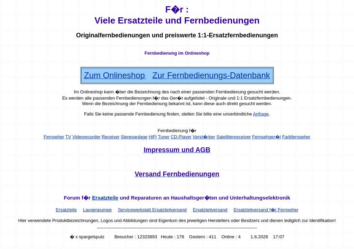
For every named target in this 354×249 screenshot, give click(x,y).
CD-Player (181, 136)
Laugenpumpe (97, 209)
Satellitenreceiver (233, 136)
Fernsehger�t (266, 136)
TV (68, 136)
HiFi (153, 136)
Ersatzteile (105, 198)
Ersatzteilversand (210, 209)
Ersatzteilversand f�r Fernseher (266, 209)
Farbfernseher (296, 136)
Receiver (110, 136)
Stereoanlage (134, 136)
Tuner (163, 136)
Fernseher (54, 136)
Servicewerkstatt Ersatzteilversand (152, 209)
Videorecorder (86, 136)
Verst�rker (204, 136)
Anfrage (261, 114)
